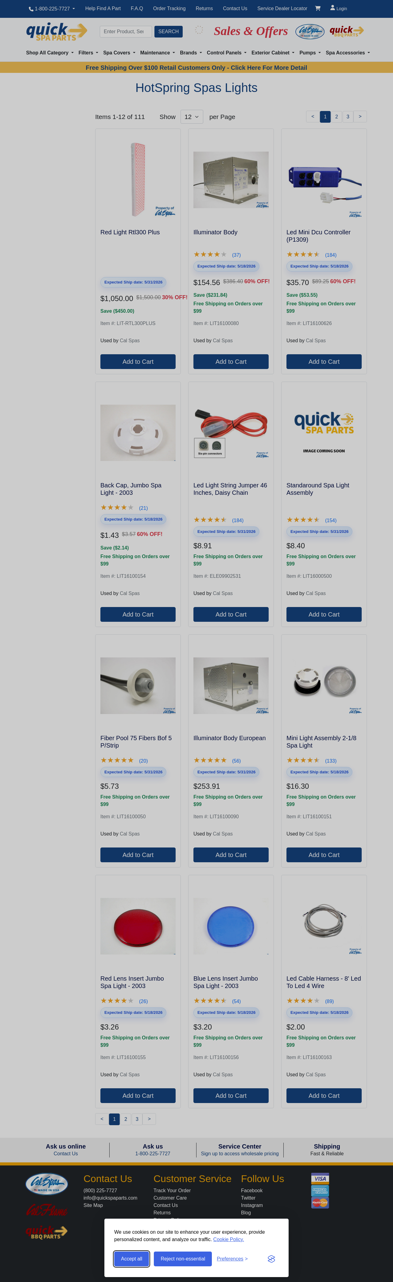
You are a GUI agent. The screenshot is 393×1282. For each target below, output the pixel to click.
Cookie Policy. (228, 1239)
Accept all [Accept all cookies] (131, 1258)
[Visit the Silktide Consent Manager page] (271, 1259)
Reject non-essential (183, 1258)
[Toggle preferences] (232, 1259)
